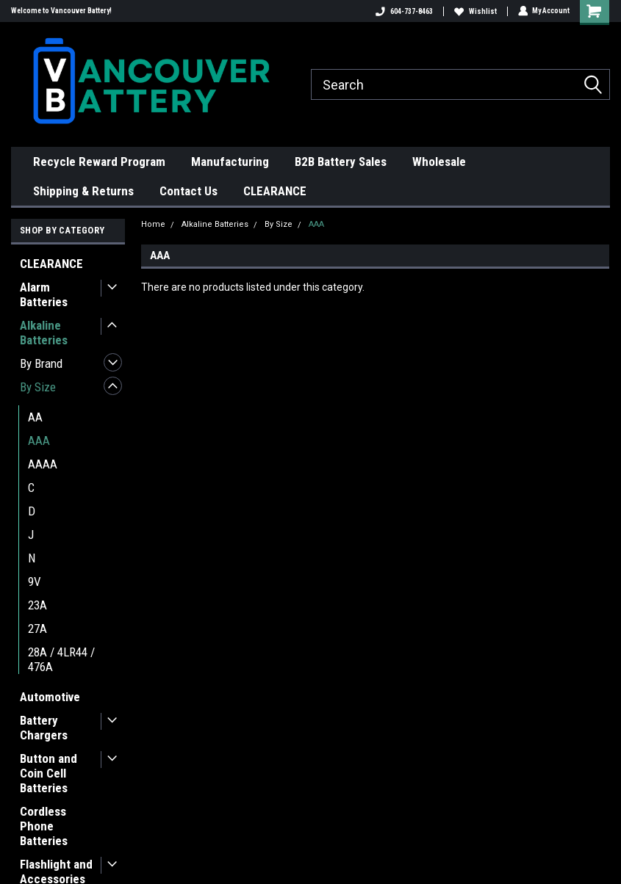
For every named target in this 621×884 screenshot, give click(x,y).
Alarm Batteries (44, 294)
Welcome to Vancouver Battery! (61, 11)
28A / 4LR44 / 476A (61, 659)
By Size (38, 387)
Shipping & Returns (83, 191)
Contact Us (188, 191)
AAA (39, 440)
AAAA (42, 464)
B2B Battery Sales (341, 161)
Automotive (50, 696)
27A (37, 628)
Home (153, 224)
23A (37, 605)
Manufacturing (230, 161)
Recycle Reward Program (99, 161)
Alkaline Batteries (44, 332)
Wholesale (439, 161)
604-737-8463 (403, 11)
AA (35, 417)
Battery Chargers (44, 727)
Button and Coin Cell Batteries (48, 773)
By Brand (41, 363)
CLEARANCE (274, 191)
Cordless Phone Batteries (44, 826)
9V (34, 581)
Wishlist (474, 11)
